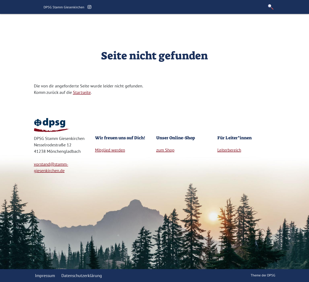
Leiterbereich (229, 150)
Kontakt (198, 24)
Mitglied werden (110, 150)
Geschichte (134, 24)
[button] (270, 7)
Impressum (45, 275)
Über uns (109, 24)
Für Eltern (160, 24)
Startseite (86, 24)
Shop (216, 24)
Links (180, 24)
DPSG (271, 275)
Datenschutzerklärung (81, 275)
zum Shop (165, 150)
